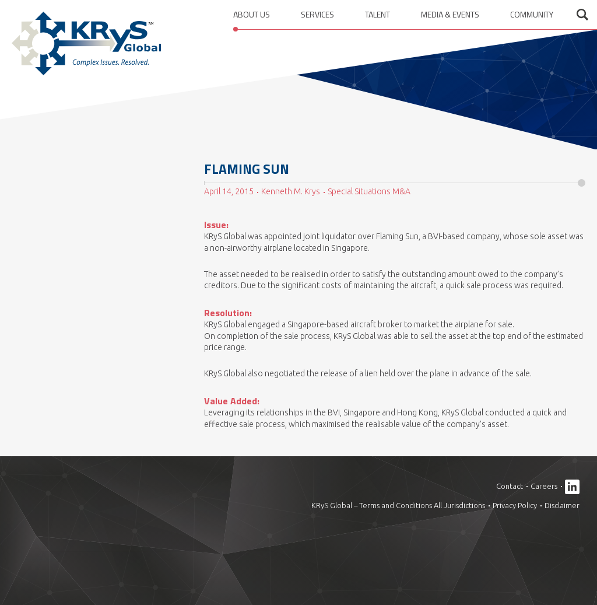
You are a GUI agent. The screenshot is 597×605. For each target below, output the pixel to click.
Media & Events (450, 14)
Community (531, 14)
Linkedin (572, 487)
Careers (544, 486)
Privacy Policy (515, 505)
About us (251, 14)
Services (317, 14)
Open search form (582, 14)
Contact (509, 486)
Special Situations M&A (369, 191)
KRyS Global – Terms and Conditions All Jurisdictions (398, 505)
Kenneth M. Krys (290, 191)
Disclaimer (562, 505)
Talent (377, 14)
